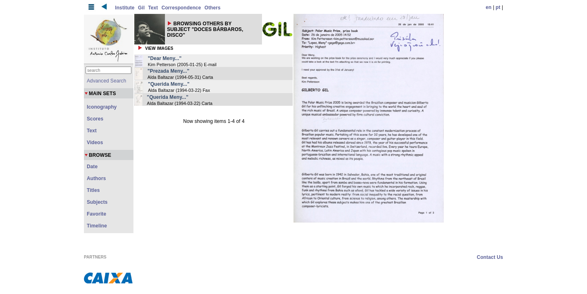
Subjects (97, 202)
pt (498, 7)
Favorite (96, 214)
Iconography (102, 107)
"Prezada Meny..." (168, 71)
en (489, 7)
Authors (96, 178)
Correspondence (181, 8)
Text (153, 8)
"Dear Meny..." (165, 58)
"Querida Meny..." (169, 84)
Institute (125, 8)
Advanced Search (106, 81)
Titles (93, 190)
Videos (95, 142)
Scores (95, 119)
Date (92, 166)
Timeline (97, 226)
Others (213, 8)
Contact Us (490, 257)
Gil (141, 8)
